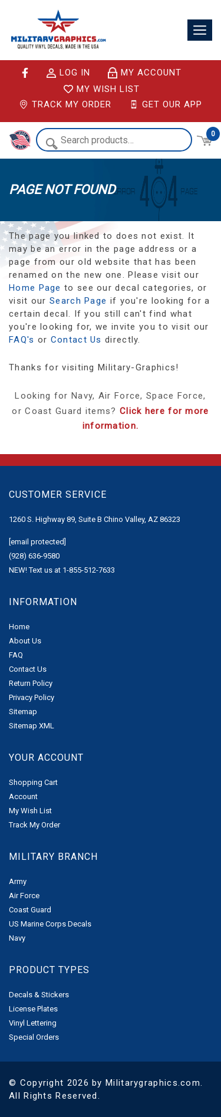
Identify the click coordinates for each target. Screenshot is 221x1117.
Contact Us (76, 339)
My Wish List (102, 89)
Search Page (78, 300)
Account (23, 796)
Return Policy (30, 683)
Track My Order (65, 104)
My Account (145, 73)
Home (19, 626)
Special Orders (34, 1037)
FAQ (16, 655)
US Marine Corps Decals (50, 923)
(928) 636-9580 (34, 555)
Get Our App (165, 104)
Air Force (24, 895)
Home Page (35, 287)
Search (51, 143)
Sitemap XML (31, 725)
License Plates (33, 1008)
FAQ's (22, 339)
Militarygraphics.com (152, 1082)
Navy (17, 938)
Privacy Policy (31, 697)
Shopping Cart (33, 782)
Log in (68, 73)
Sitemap (23, 711)
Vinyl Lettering (33, 1023)
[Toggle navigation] (199, 30)
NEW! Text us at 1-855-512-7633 (62, 570)
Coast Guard (30, 909)
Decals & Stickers (39, 994)
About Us (25, 640)
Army (18, 881)
